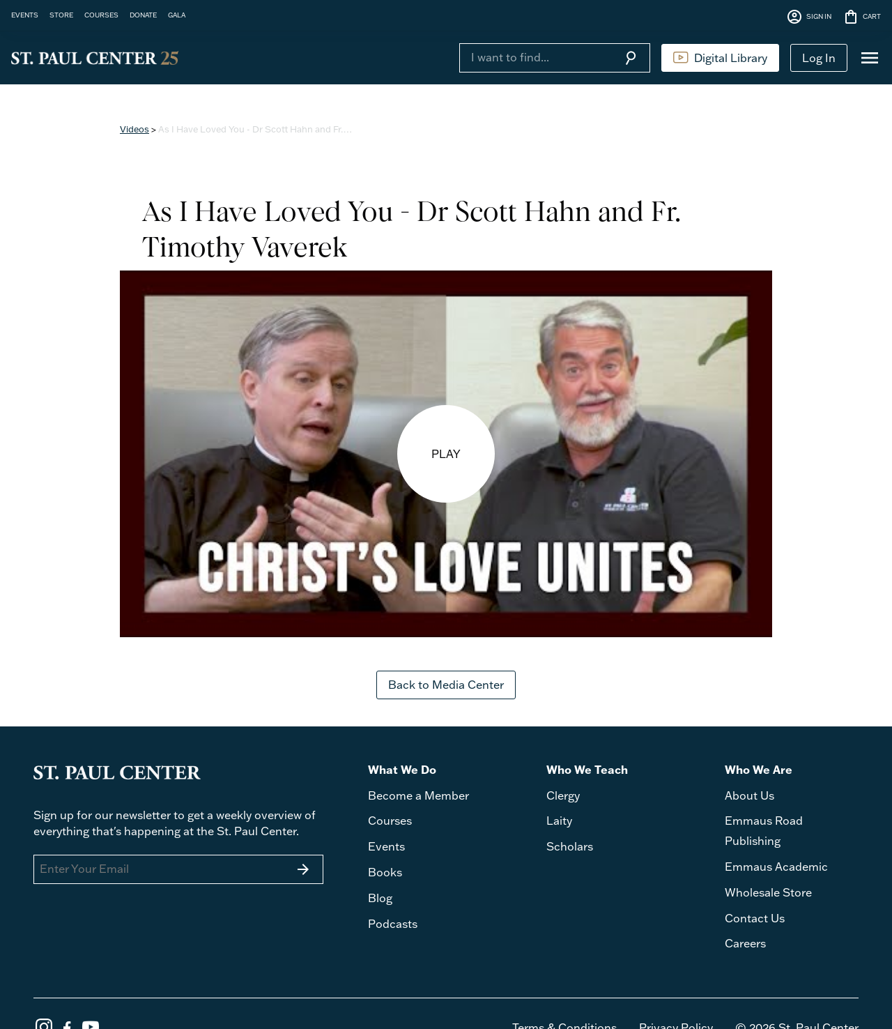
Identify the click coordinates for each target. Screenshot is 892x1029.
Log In (819, 58)
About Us (749, 795)
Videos (134, 129)
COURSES (101, 14)
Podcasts (392, 924)
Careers (745, 943)
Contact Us (755, 918)
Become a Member (418, 795)
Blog (380, 898)
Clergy (563, 795)
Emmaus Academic (776, 867)
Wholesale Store (768, 892)
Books (385, 872)
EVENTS (24, 14)
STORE (61, 14)
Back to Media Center (446, 685)
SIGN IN (808, 16)
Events (386, 846)
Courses (390, 821)
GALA (176, 14)
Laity (559, 821)
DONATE (143, 14)
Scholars (569, 846)
